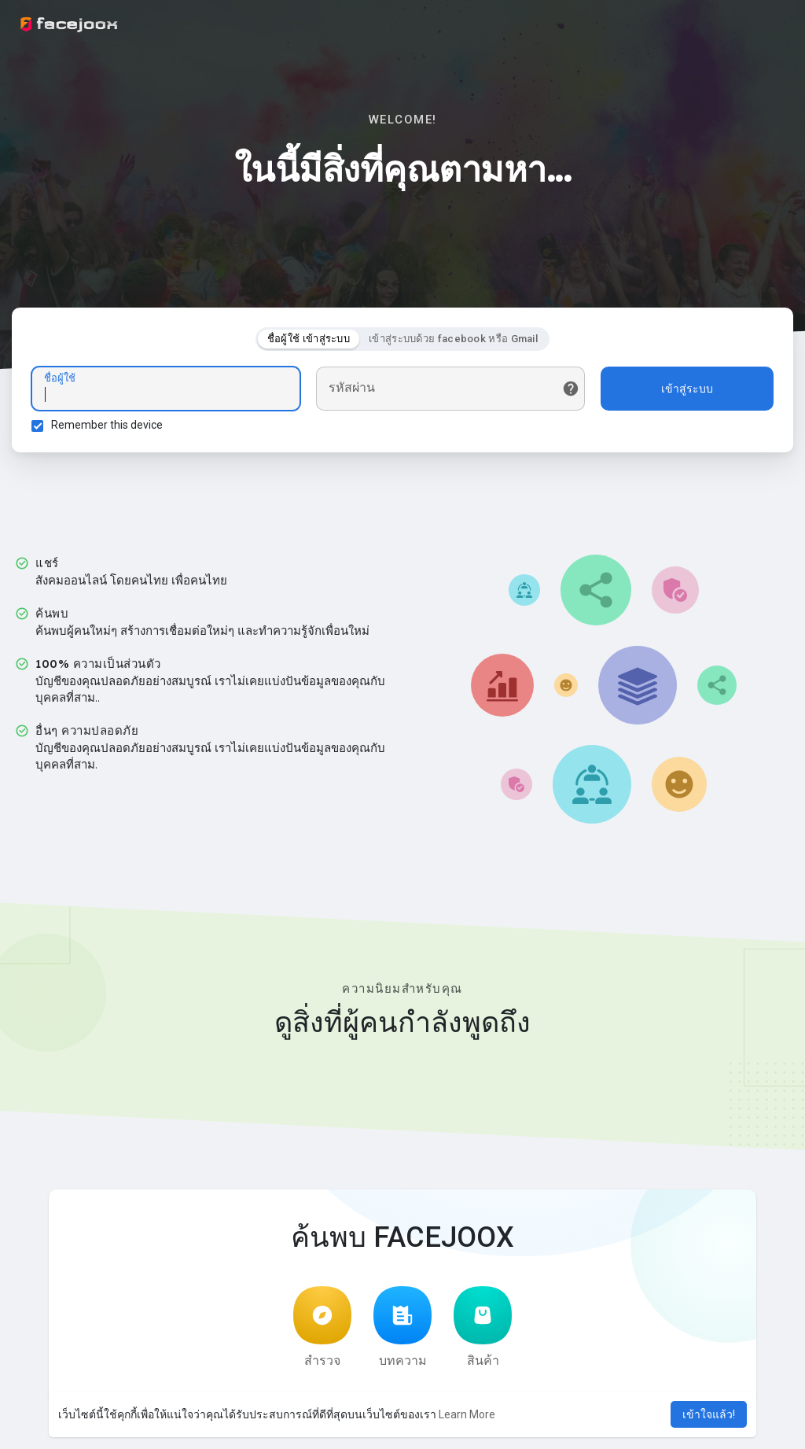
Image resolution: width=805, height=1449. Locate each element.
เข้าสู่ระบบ (687, 388)
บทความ (402, 1327)
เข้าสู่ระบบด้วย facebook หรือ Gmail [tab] (453, 339)
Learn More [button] (467, 1414)
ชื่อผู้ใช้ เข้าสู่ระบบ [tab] (308, 339)
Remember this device (107, 424)
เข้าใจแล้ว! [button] (708, 1414)
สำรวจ (322, 1327)
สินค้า (483, 1327)
